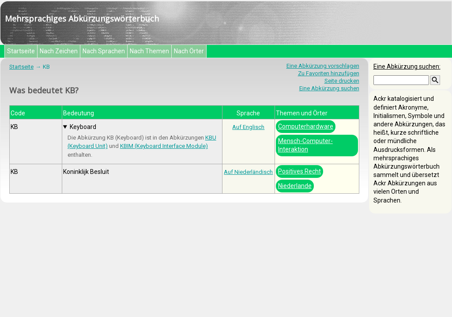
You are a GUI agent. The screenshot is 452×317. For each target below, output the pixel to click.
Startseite (21, 51)
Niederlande (295, 185)
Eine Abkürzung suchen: (407, 66)
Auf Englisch (248, 127)
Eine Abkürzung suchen (329, 88)
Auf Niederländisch (248, 172)
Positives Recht (299, 171)
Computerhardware (305, 126)
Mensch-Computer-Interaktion (305, 145)
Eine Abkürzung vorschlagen (322, 66)
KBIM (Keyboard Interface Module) (164, 146)
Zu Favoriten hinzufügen (328, 73)
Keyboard (83, 126)
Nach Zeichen (59, 51)
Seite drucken (341, 80)
